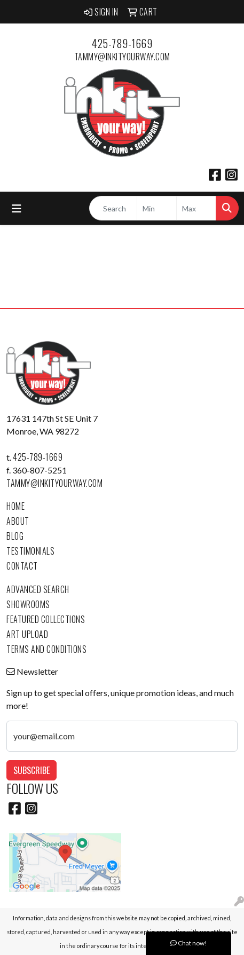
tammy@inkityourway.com (122, 56)
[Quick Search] (113, 208)
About (17, 521)
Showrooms (28, 604)
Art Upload (27, 634)
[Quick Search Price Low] (157, 208)
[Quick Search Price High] (196, 208)
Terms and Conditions (46, 649)
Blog (14, 536)
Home (15, 506)
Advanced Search (37, 589)
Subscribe (31, 770)
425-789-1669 (122, 43)
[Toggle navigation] (16, 208)
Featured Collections (45, 619)
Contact (22, 565)
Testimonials (30, 550)
